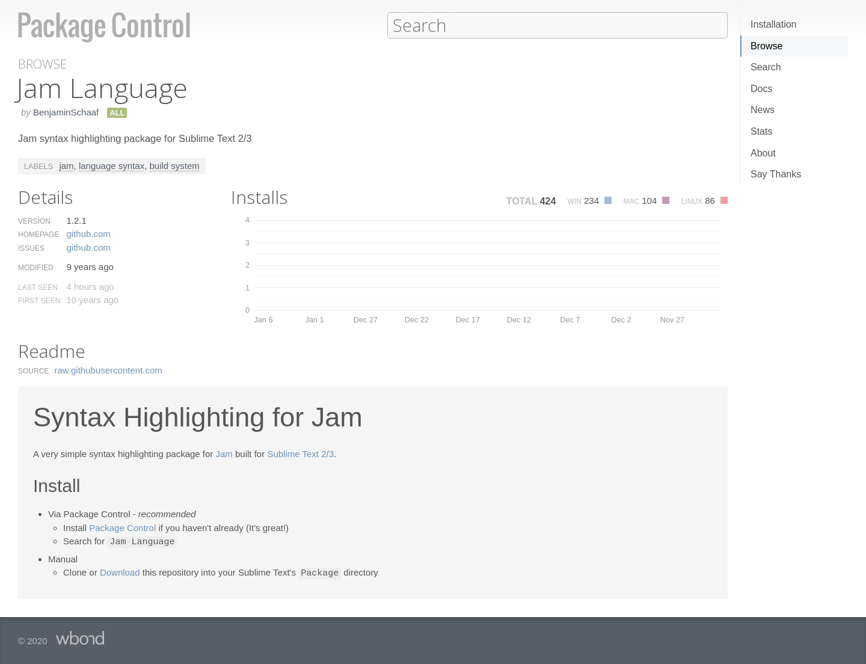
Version (34, 221)
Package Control (122, 527)
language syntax (111, 165)
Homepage (38, 234)
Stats (761, 131)
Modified (36, 267)
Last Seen (38, 287)
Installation (774, 24)
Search (766, 67)
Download (120, 572)
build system (174, 165)
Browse (766, 46)
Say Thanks (776, 174)
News (763, 110)
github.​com (88, 233)
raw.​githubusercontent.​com (108, 369)
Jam (224, 453)
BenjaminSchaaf (66, 111)
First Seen (39, 300)
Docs (761, 89)
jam (66, 165)
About (763, 153)
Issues (31, 248)
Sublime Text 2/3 (300, 453)
